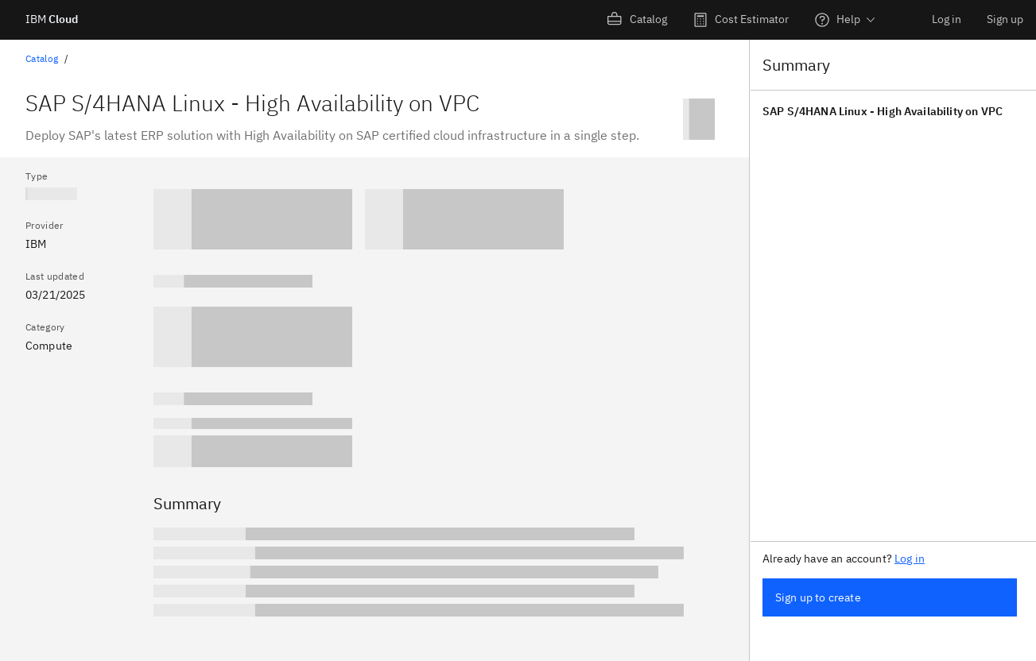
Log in (946, 19)
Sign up (1005, 19)
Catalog (41, 58)
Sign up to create (818, 597)
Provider (44, 225)
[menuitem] (637, 20)
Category (45, 327)
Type (36, 176)
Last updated (54, 276)
